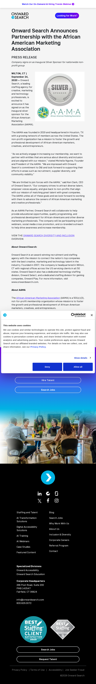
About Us (54, 529)
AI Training (22, 535)
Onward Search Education (31, 574)
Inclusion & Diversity (60, 534)
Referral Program (58, 545)
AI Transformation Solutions (27, 520)
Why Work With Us (59, 523)
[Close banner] (92, 315)
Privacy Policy (19, 669)
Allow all (78, 367)
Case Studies (23, 546)
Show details (80, 358)
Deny (47, 367)
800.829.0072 (24, 603)
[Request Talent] (48, 659)
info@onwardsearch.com (30, 599)
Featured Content (26, 552)
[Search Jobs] (48, 390)
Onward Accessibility (28, 570)
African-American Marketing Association (38, 297)
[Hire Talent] (48, 380)
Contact (53, 551)
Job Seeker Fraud (74, 669)
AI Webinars (23, 541)
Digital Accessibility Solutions (27, 528)
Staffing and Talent (27, 512)
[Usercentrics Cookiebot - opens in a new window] (73, 315)
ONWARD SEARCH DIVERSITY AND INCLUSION (48, 235)
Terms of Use (37, 669)
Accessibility (55, 669)
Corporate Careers (59, 540)
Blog (51, 512)
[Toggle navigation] (83, 15)
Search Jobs (56, 518)
